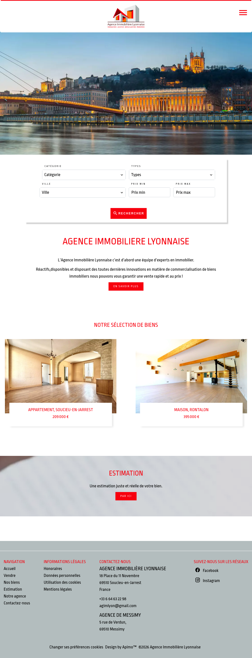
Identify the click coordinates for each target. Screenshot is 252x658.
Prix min (138, 184)
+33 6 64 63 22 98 (112, 599)
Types (136, 166)
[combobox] (84, 175)
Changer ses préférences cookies (76, 647)
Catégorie (53, 166)
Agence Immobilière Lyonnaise (132, 568)
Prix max (183, 184)
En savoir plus (126, 286)
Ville (46, 184)
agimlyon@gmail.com (118, 605)
